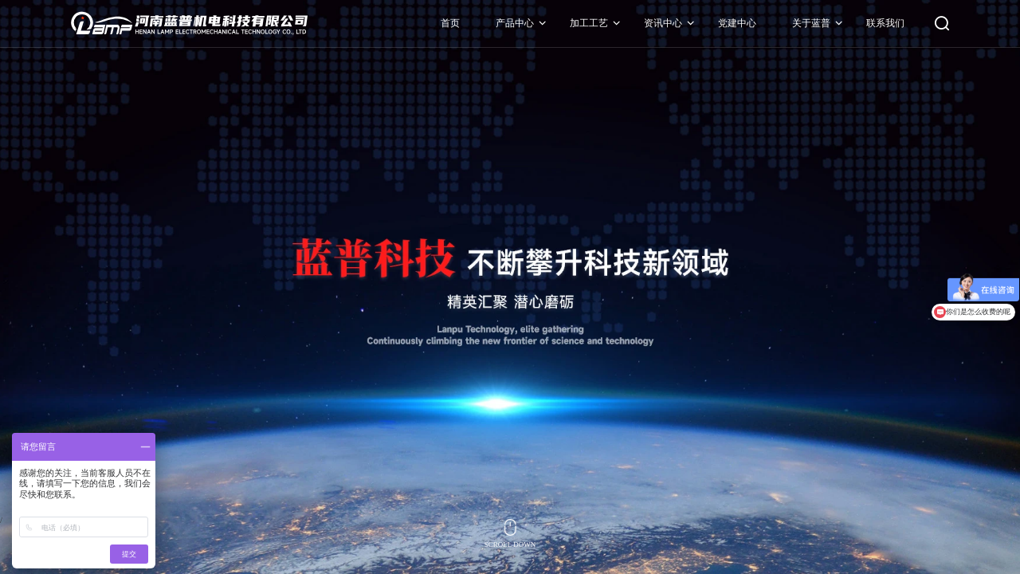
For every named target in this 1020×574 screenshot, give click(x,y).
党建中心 (736, 23)
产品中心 (514, 23)
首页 (449, 23)
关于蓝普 (810, 23)
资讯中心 (662, 23)
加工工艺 (588, 23)
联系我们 (884, 23)
